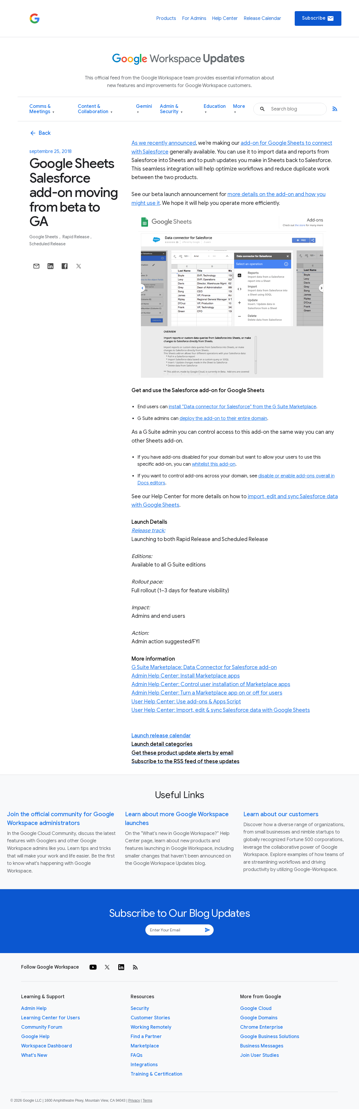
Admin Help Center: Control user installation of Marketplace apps (211, 684)
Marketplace (145, 1046)
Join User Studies (259, 1055)
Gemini (144, 109)
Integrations (144, 1065)
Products (166, 18)
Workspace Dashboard (46, 1046)
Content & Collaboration (95, 109)
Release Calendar (262, 18)
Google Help (35, 1037)
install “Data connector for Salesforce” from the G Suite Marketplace (242, 407)
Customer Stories (150, 1018)
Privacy (134, 1100)
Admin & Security (171, 109)
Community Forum (41, 1027)
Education (215, 109)
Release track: (148, 530)
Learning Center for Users (50, 1018)
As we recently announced (164, 143)
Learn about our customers (280, 814)
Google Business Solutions (269, 1037)
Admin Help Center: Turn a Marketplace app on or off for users (207, 693)
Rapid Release (76, 236)
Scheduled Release (47, 243)
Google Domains (258, 1018)
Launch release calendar (161, 735)
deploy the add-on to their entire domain (223, 418)
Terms (147, 1100)
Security (140, 1008)
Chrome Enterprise (261, 1027)
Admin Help (34, 1008)
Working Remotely (151, 1027)
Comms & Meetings (41, 109)
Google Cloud (256, 1008)
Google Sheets (44, 236)
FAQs (136, 1055)
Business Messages (261, 1046)
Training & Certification (156, 1074)
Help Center (225, 18)
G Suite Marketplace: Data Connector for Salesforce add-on (204, 667)
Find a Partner (146, 1037)
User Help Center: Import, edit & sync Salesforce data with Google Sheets (221, 710)
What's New (34, 1055)
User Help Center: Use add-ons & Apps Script (186, 701)
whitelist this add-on (213, 464)
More (239, 109)
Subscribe (318, 18)
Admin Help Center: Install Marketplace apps (186, 676)
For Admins (194, 18)
